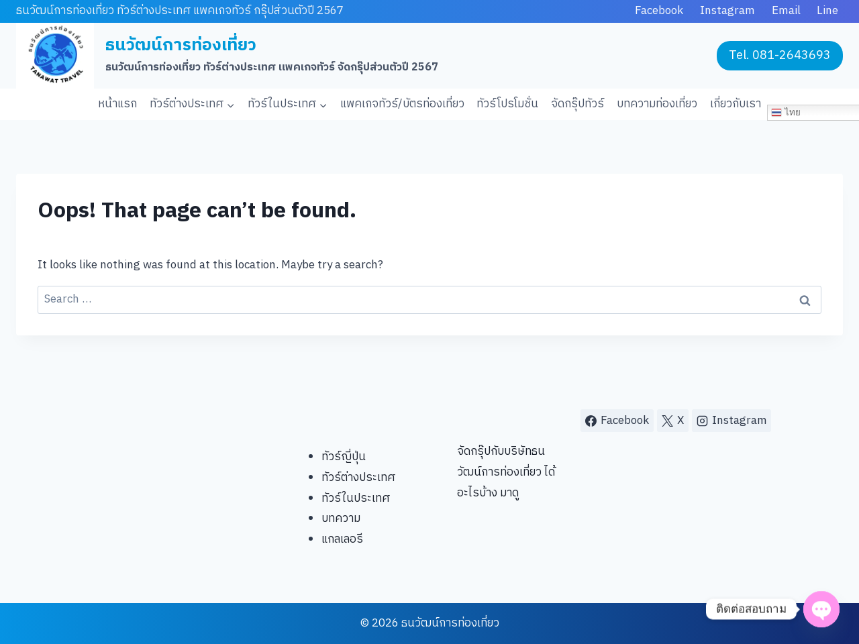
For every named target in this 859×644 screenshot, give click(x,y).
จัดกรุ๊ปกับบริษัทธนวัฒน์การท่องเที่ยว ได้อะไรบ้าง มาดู (506, 472)
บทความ (340, 518)
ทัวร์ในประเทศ (355, 498)
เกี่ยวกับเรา (735, 104)
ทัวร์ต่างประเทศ (358, 477)
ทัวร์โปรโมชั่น (507, 104)
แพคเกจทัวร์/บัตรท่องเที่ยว (402, 104)
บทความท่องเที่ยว (657, 104)
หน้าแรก (117, 104)
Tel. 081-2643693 (780, 56)
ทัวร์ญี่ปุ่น (343, 456)
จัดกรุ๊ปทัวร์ (577, 104)
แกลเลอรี (342, 539)
